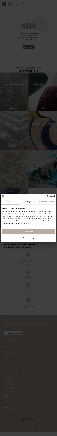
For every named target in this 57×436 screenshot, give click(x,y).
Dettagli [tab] (28, 202)
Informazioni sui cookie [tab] (47, 202)
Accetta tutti (28, 231)
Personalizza (28, 238)
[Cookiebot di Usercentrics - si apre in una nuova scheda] (46, 196)
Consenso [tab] (9, 202)
